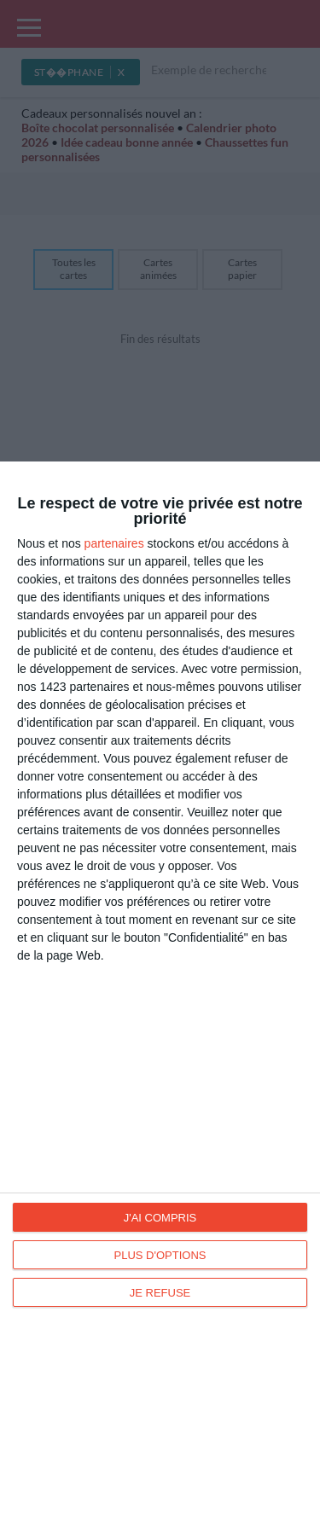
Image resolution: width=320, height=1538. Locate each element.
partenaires (114, 543)
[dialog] (160, 999)
